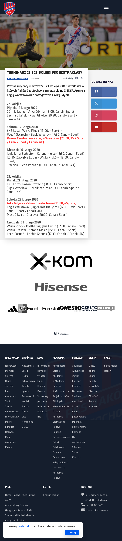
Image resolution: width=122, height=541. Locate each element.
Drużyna (27, 358)
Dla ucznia (77, 391)
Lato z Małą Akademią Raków (58, 473)
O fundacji (77, 366)
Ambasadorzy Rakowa (16, 505)
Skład (25, 371)
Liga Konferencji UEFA (28, 422)
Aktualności (28, 366)
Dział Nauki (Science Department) (59, 452)
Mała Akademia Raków (10, 442)
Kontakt (76, 386)
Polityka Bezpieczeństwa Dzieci (61, 437)
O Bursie (76, 447)
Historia (41, 386)
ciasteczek (24, 526)
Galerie (8, 406)
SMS (7, 401)
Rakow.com (12, 358)
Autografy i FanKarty (16, 520)
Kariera (41, 391)
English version (51, 495)
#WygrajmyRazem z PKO (18, 510)
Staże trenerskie (61, 391)
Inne (7, 487)
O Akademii (58, 381)
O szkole (76, 396)
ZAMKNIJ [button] (72, 533)
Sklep (107, 358)
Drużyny (57, 386)
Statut (75, 376)
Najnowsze (11, 366)
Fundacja (77, 358)
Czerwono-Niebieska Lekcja (19, 515)
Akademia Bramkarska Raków (59, 422)
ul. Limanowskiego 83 (94, 495)
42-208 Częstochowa (96, 500)
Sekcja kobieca (60, 462)
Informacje (43, 406)
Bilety (92, 358)
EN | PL (47, 487)
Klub (7, 391)
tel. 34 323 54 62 (92, 505)
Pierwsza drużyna (17, 79)
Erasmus (76, 381)
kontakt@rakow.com (94, 510)
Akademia (10, 396)
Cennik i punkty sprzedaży (94, 381)
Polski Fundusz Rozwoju (9, 427)
